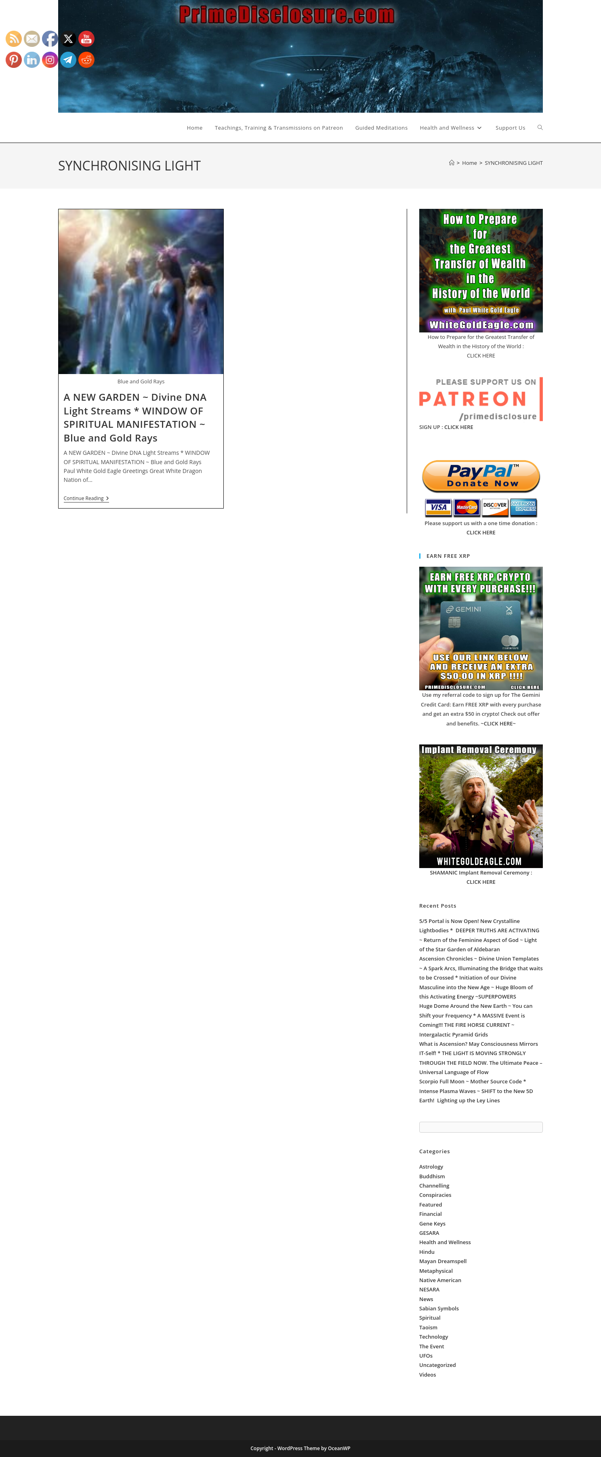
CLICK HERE (458, 427)
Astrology (431, 1166)
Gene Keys (432, 1223)
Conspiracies (435, 1194)
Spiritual (430, 1317)
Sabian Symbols (439, 1308)
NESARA (429, 1289)
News (426, 1299)
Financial (430, 1213)
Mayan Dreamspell (443, 1261)
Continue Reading (86, 499)
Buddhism (432, 1176)
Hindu (427, 1251)
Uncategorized (437, 1365)
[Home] (451, 162)
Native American (440, 1280)
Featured (430, 1204)
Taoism (428, 1327)
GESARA (429, 1232)
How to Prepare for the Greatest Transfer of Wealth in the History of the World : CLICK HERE (481, 346)
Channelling (434, 1185)
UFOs (426, 1355)
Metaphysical (436, 1270)
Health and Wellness (445, 1242)
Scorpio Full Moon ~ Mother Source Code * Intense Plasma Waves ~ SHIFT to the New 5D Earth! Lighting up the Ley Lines (476, 1091)
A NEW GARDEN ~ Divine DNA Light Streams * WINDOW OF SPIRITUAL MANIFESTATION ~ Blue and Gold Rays (135, 417)
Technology (433, 1336)
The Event (431, 1346)
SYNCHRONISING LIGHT (514, 162)
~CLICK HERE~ (498, 723)
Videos (427, 1374)
